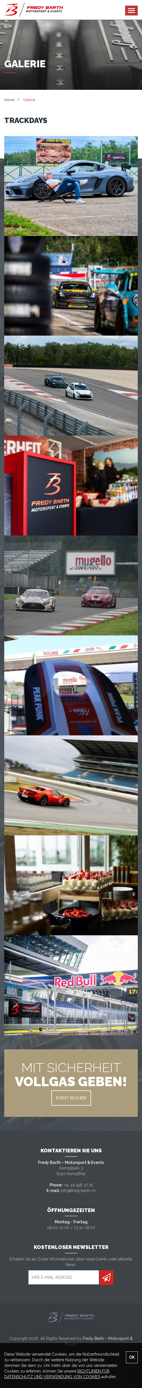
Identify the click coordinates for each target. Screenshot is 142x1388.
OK (132, 1357)
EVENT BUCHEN (71, 1098)
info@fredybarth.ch (78, 1190)
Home (9, 100)
